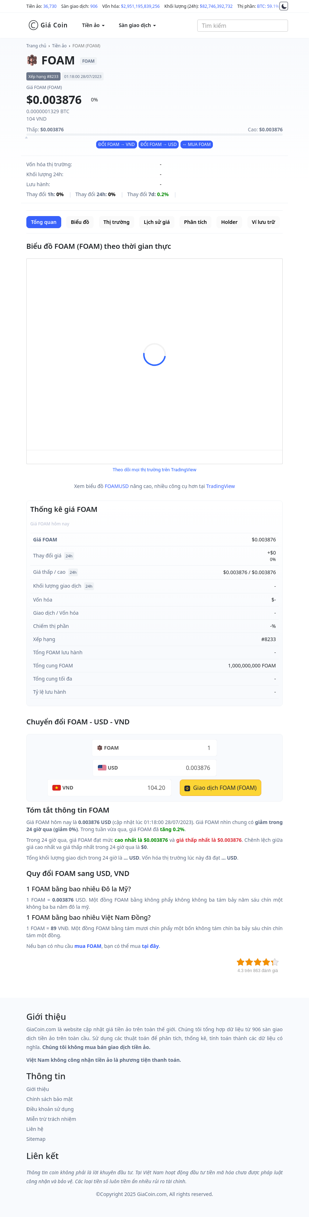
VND (67, 787)
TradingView (220, 486)
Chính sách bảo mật (49, 1099)
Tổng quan (44, 222)
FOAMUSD (117, 486)
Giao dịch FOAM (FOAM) (220, 788)
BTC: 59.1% (268, 6)
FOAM (111, 747)
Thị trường (117, 222)
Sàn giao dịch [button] (137, 25)
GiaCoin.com (152, 1194)
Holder (229, 222)
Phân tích (195, 222)
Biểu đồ (80, 222)
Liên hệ (34, 1129)
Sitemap (36, 1138)
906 (94, 6)
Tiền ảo (59, 46)
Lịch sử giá (157, 222)
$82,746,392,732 (216, 6)
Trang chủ (36, 46)
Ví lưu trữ (263, 222)
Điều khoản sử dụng (50, 1109)
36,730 (50, 6)
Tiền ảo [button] (93, 25)
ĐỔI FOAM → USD (159, 144)
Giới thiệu (37, 1089)
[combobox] (242, 26)
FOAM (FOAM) (86, 46)
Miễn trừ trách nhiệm (51, 1119)
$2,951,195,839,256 (140, 6)
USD (113, 767)
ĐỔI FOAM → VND (116, 144)
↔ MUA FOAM (197, 144)
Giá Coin (48, 25)
